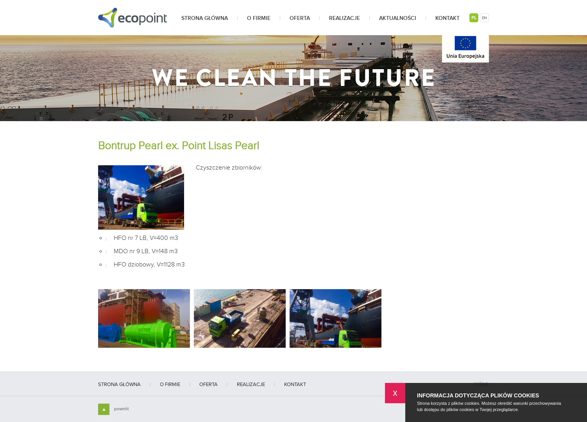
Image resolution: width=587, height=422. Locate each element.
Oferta (300, 18)
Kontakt (447, 18)
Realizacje (344, 18)
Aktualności (397, 18)
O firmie (258, 18)
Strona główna (204, 18)
